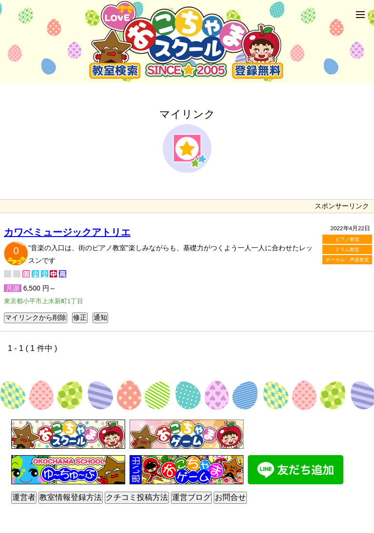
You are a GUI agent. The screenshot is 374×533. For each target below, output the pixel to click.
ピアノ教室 (347, 239)
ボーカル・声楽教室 (347, 259)
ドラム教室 (347, 249)
